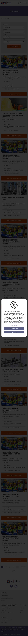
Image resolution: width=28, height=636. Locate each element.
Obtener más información (17, 322)
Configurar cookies (14, 325)
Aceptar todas (14, 332)
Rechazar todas (14, 328)
